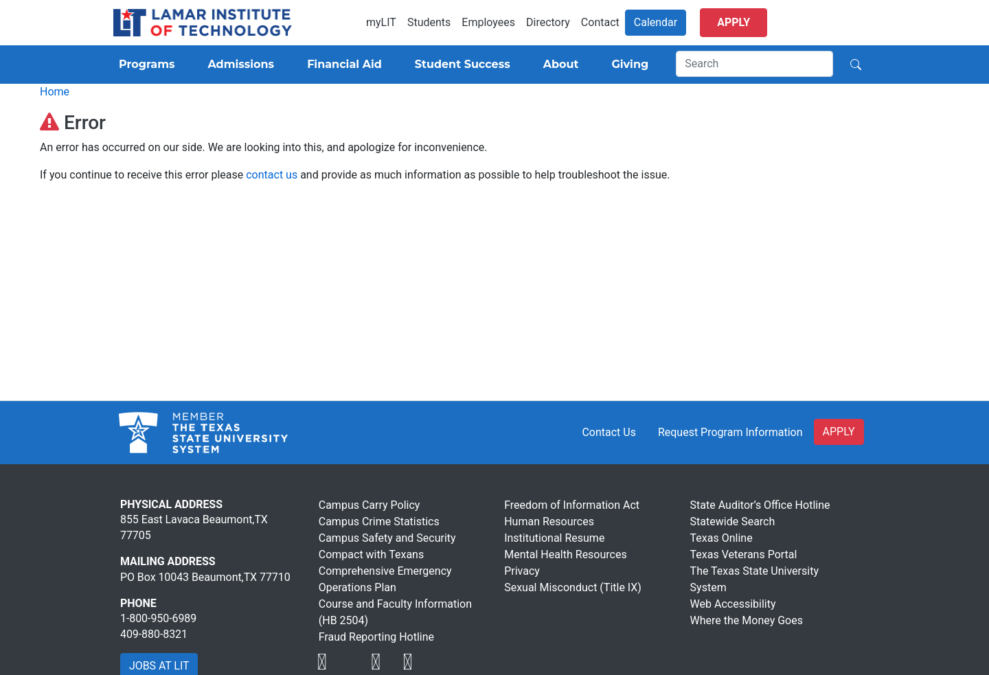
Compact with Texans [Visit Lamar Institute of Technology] (371, 554)
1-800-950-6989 (158, 618)
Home (54, 91)
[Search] (754, 64)
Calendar (655, 22)
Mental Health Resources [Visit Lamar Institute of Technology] (565, 554)
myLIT (381, 22)
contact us (271, 174)
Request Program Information (730, 432)
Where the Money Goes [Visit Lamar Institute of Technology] (746, 620)
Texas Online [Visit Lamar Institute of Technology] (721, 538)
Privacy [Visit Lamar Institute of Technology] (522, 570)
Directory (548, 22)
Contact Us (609, 432)
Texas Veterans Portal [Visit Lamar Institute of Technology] (743, 554)
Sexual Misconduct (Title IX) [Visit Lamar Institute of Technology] (572, 587)
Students (429, 22)
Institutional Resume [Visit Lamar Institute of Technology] (554, 538)
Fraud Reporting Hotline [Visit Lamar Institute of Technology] (376, 636)
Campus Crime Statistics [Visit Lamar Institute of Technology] (379, 521)
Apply (733, 22)
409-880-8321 (153, 634)
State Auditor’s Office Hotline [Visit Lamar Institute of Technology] (760, 505)
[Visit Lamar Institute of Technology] (322, 662)
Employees (488, 22)
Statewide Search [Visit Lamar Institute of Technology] (732, 521)
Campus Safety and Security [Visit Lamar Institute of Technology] (387, 538)
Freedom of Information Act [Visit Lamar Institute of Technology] (571, 505)
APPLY (839, 431)
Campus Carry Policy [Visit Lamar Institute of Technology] (369, 505)
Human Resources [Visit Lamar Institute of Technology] (549, 521)
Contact (600, 22)
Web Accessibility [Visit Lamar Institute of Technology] (733, 603)
